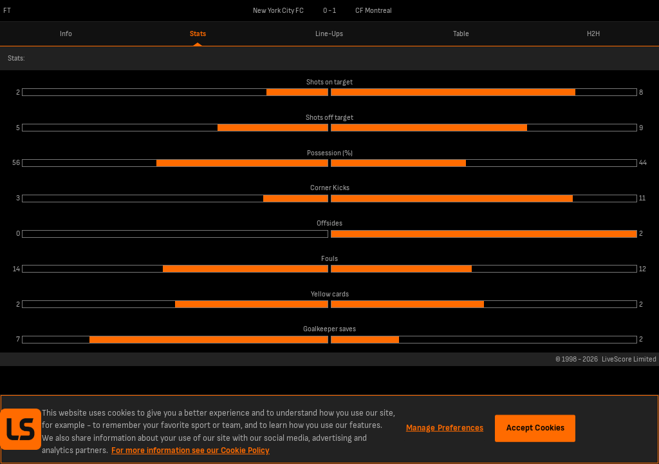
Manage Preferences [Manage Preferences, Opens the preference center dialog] (444, 428)
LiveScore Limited (629, 359)
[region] (329, 429)
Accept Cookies (535, 428)
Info (66, 34)
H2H (593, 34)
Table (461, 34)
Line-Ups (329, 34)
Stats (198, 34)
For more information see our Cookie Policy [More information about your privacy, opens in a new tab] (190, 450)
